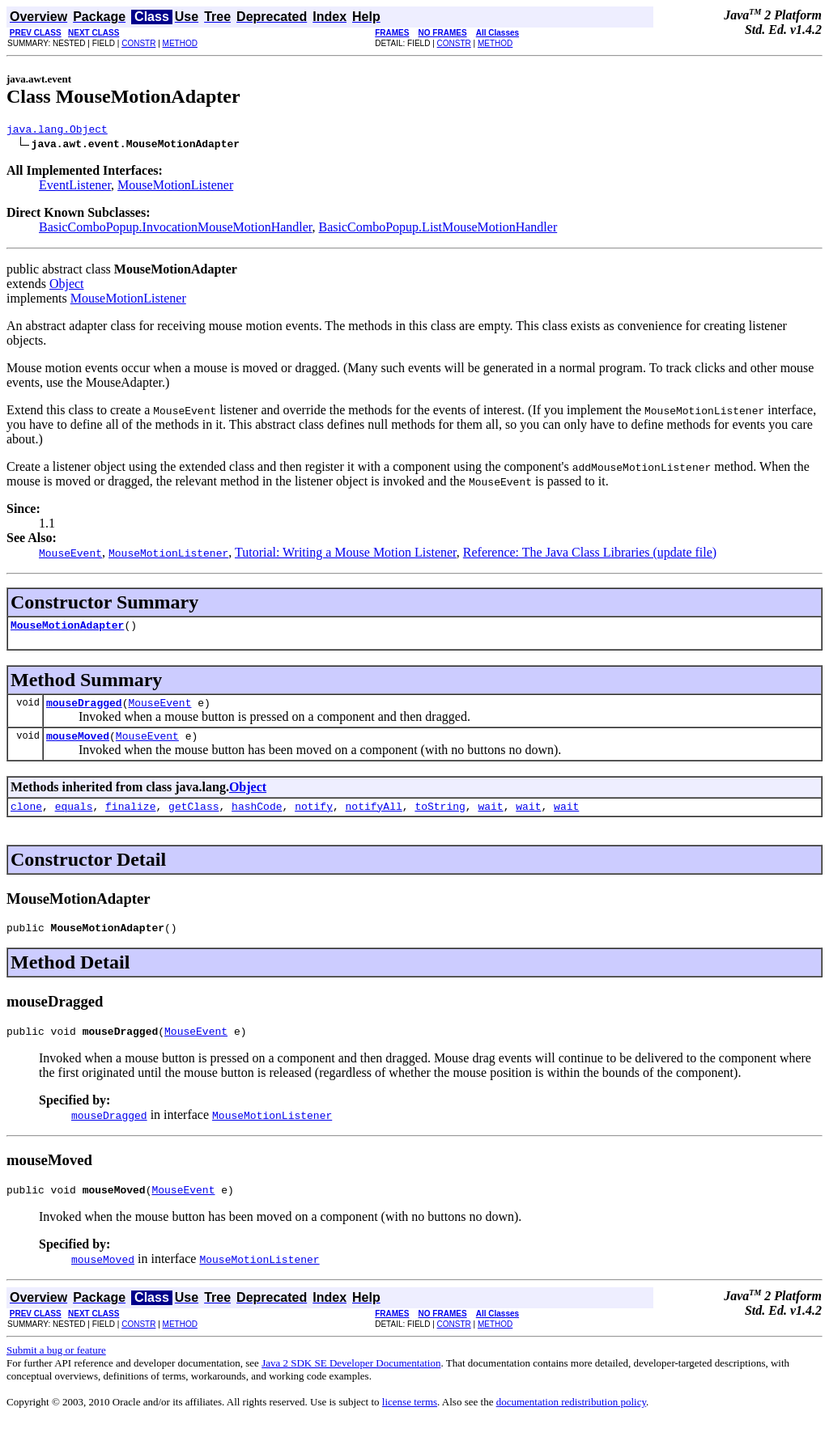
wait (490, 818)
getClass (193, 818)
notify (314, 818)
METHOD (180, 43)
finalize (130, 818)
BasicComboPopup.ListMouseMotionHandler (438, 229)
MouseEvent (159, 709)
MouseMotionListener (175, 187)
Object (66, 286)
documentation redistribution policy (571, 1421)
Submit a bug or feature (56, 1369)
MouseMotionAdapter (67, 629)
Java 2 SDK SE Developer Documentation (350, 1382)
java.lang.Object (57, 131)
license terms (409, 1421)
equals (74, 818)
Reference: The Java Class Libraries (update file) (589, 555)
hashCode (257, 818)
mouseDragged (84, 709)
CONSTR (138, 43)
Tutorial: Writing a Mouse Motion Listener (346, 555)
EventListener (75, 187)
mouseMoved (77, 745)
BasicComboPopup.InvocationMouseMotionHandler (175, 229)
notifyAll (374, 818)
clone (26, 818)
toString (439, 818)
